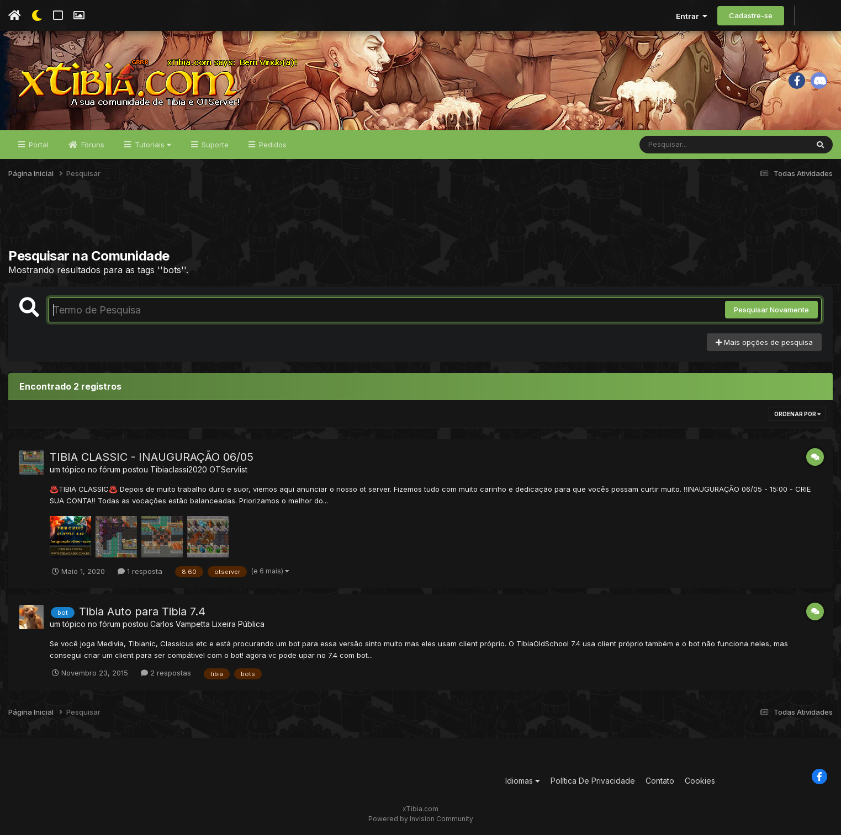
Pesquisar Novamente (771, 309)
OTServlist (228, 469)
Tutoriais (152, 144)
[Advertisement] (420, 220)
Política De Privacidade (593, 780)
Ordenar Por (797, 414)
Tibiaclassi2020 (178, 469)
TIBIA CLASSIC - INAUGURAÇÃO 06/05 (151, 457)
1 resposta (140, 571)
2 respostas (166, 672)
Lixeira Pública (238, 624)
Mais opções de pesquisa (764, 342)
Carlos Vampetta (180, 624)
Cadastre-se (751, 15)
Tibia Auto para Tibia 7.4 (142, 611)
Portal (38, 144)
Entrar (691, 16)
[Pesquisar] (681, 144)
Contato (660, 780)
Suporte (214, 144)
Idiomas (522, 780)
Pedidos (272, 144)
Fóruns (91, 144)
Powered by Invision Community (420, 819)
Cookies (700, 780)
